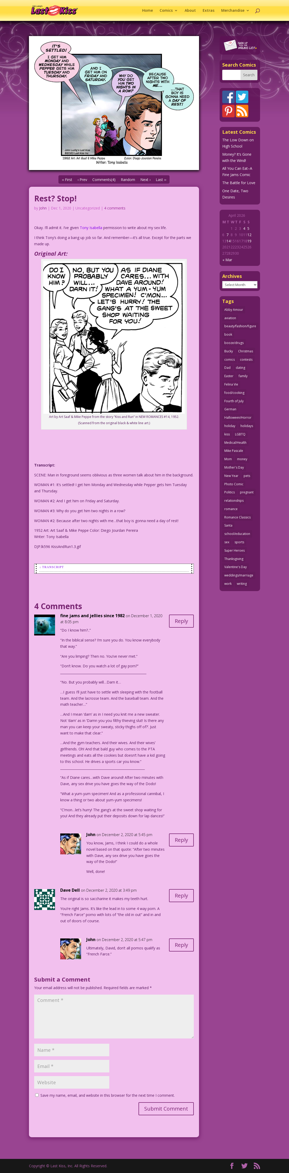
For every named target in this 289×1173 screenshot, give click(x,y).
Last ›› (161, 179)
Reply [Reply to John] (181, 839)
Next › (145, 179)
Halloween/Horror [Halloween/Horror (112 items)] (237, 417)
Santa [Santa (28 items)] (228, 525)
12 (249, 234)
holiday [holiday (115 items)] (229, 426)
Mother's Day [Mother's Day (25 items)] (234, 467)
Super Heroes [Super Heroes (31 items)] (234, 550)
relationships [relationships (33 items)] (234, 500)
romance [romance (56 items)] (231, 509)
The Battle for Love (238, 182)
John (43, 208)
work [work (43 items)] (228, 583)
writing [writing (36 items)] (242, 583)
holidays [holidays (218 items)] (246, 426)
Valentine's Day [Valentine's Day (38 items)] (235, 567)
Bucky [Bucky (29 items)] (228, 351)
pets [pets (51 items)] (247, 476)
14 (228, 240)
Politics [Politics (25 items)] (229, 492)
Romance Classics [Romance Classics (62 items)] (237, 517)
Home (147, 11)
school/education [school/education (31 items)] (237, 534)
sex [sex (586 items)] (226, 542)
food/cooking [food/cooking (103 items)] (234, 392)
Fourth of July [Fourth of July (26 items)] (234, 401)
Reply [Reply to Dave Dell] (181, 895)
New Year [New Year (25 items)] (231, 476)
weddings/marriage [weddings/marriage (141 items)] (238, 575)
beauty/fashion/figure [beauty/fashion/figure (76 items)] (240, 326)
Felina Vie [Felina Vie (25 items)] (231, 384)
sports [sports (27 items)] (239, 542)
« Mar (227, 259)
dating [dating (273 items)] (240, 367)
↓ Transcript (51, 567)
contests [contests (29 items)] (246, 359)
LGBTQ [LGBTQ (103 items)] (240, 434)
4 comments (114, 208)
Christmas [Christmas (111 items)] (245, 351)
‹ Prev (82, 179)
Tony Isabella (91, 227)
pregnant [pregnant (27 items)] (247, 492)
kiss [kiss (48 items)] (227, 434)
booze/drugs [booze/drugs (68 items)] (234, 343)
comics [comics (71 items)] (229, 359)
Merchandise (232, 11)
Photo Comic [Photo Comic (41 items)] (233, 484)
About (190, 11)
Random (128, 179)
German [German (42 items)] (230, 409)
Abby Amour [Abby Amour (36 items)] (233, 309)
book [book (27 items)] (228, 334)
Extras (208, 11)
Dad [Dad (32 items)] (227, 367)
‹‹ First (67, 179)
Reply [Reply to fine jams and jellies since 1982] (181, 621)
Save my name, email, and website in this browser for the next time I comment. (107, 1095)
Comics (166, 11)
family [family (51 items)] (243, 376)
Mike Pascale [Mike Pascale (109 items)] (233, 450)
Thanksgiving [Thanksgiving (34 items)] (233, 559)
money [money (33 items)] (242, 459)
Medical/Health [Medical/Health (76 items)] (235, 442)
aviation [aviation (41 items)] (230, 318)
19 (249, 240)
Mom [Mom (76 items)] (228, 459)
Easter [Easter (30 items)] (228, 376)
